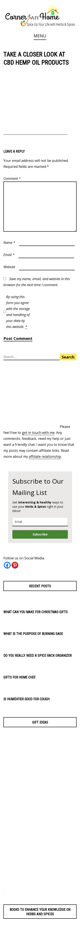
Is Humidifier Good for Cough (26, 699)
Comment (12, 178)
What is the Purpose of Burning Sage (33, 634)
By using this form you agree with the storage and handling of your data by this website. (18, 311)
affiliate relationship (45, 456)
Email (9, 254)
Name (9, 242)
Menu (40, 36)
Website (9, 267)
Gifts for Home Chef (19, 677)
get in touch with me (38, 432)
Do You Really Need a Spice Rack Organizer (37, 656)
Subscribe (40, 534)
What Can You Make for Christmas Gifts (35, 612)
